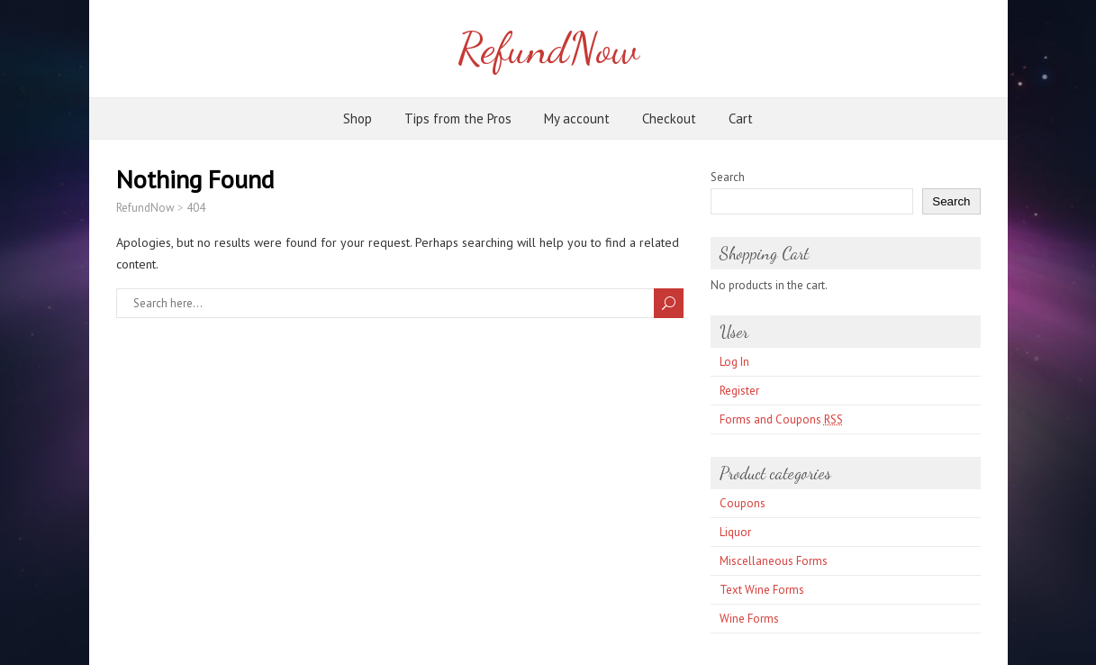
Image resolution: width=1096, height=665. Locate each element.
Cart (741, 118)
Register (739, 390)
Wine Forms (749, 618)
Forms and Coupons (781, 419)
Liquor (735, 532)
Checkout (669, 118)
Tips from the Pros (458, 118)
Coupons (742, 503)
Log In (734, 361)
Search (728, 177)
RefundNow (548, 48)
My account (577, 118)
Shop (357, 118)
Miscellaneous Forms (774, 561)
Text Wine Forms (762, 589)
